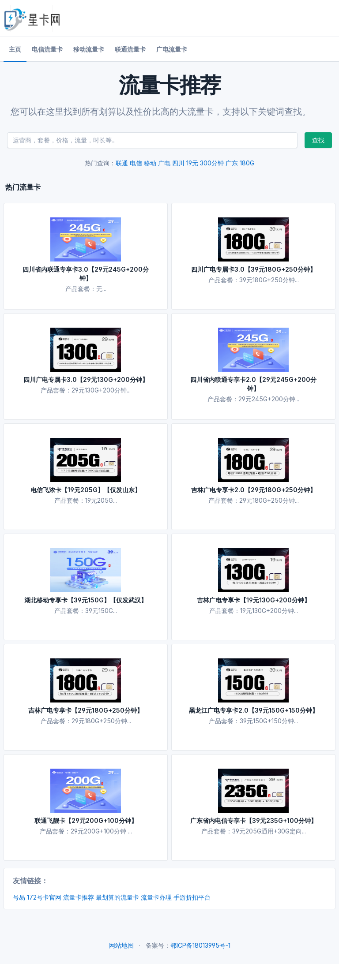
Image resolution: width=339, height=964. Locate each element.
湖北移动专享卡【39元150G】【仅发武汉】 (85, 600)
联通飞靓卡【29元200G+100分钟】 (85, 820)
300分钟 (212, 163)
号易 (19, 897)
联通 (122, 163)
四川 (178, 163)
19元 (192, 163)
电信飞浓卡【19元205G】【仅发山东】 (85, 489)
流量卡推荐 (78, 897)
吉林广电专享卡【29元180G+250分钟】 (85, 710)
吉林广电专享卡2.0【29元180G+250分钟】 (253, 489)
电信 (136, 163)
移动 (150, 163)
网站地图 (121, 945)
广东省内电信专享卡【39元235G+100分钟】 (253, 820)
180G (247, 163)
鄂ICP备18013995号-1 (200, 945)
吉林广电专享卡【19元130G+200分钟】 (253, 600)
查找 (318, 140)
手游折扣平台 (192, 897)
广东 (232, 163)
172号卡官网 (44, 897)
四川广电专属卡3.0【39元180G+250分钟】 (253, 269)
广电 (164, 163)
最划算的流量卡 (117, 897)
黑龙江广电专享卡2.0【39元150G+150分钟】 (253, 710)
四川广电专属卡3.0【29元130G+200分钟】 (85, 379)
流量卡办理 (156, 897)
